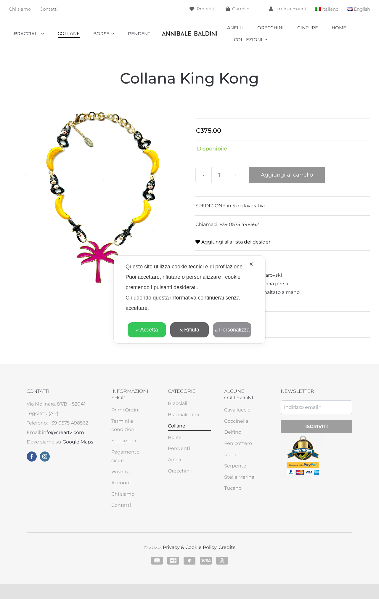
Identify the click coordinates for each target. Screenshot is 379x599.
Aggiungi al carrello (287, 175)
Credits (227, 547)
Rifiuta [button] (189, 330)
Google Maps (77, 442)
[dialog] (189, 299)
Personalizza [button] (232, 330)
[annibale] (189, 32)
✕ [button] (251, 264)
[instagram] (45, 456)
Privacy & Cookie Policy (189, 547)
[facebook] (32, 456)
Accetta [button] (147, 330)
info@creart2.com (63, 432)
